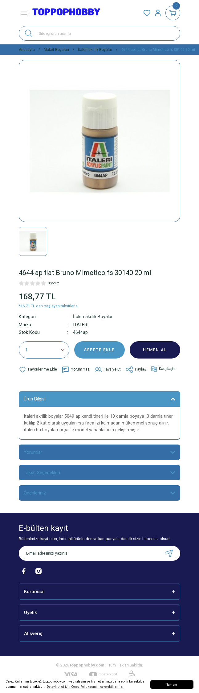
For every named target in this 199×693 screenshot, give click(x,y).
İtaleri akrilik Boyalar (93, 316)
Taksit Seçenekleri (42, 472)
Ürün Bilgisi (35, 399)
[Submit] (169, 553)
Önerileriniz (35, 493)
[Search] (99, 33)
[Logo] (66, 13)
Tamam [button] (172, 684)
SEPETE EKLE (99, 349)
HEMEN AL (155, 349)
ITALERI (80, 324)
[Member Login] (158, 13)
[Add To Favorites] (38, 369)
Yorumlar (33, 452)
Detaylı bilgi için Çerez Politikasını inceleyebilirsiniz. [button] (85, 686)
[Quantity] (44, 350)
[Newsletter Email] (99, 553)
